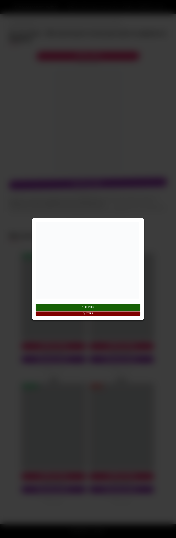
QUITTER (88, 313)
